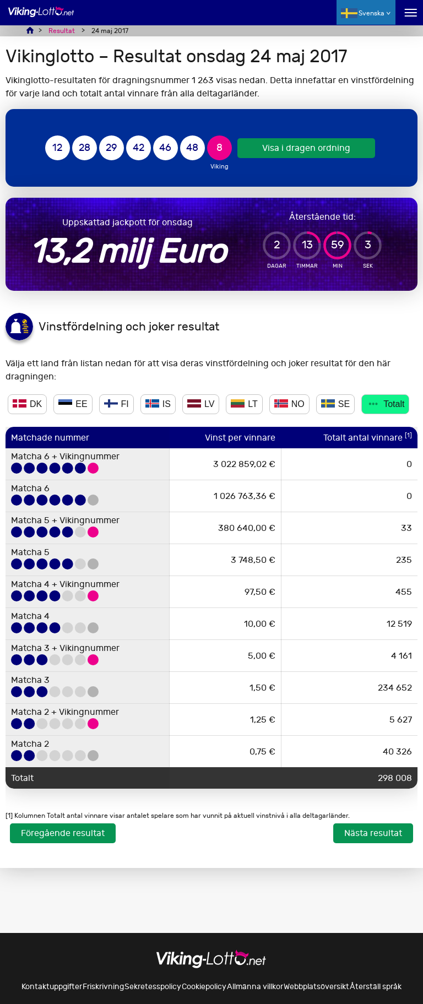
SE (335, 404)
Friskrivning (103, 986)
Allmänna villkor (255, 986)
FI (116, 404)
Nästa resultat (373, 833)
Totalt (385, 404)
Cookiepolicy (204, 986)
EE (72, 404)
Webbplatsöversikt (316, 986)
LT (244, 404)
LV (200, 404)
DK (27, 404)
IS (158, 404)
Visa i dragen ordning (306, 148)
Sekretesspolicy (152, 986)
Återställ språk (376, 986)
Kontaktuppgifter (51, 986)
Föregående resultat (63, 833)
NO (289, 404)
